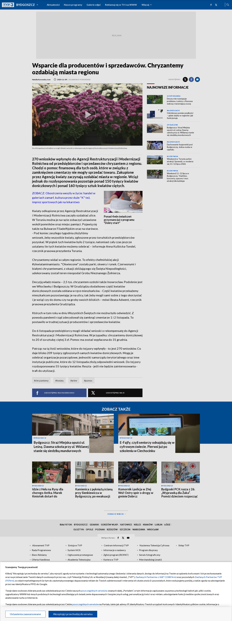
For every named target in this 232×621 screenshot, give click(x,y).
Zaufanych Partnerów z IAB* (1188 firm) (155, 577)
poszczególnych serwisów (94, 590)
